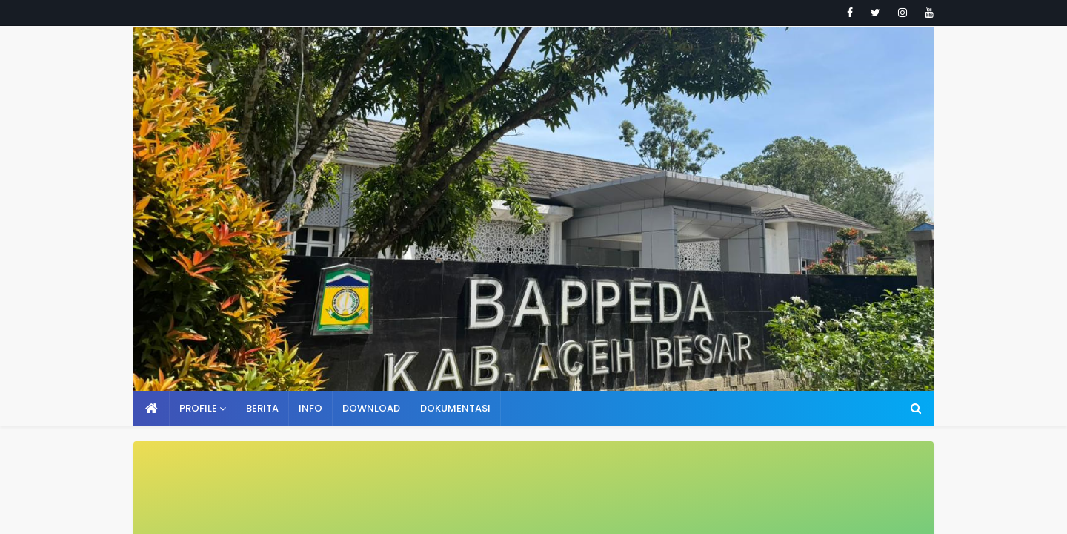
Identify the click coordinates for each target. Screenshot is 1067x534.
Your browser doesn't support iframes (533, 267)
